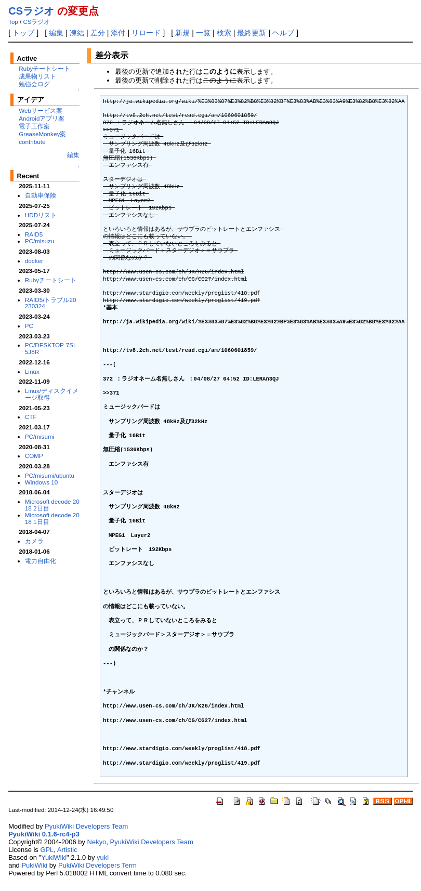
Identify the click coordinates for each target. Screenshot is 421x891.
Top (13, 22)
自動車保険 (40, 195)
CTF (31, 416)
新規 (182, 33)
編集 (56, 33)
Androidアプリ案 (41, 118)
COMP (34, 455)
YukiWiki (54, 857)
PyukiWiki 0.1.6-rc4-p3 (44, 834)
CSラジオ (31, 11)
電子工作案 (34, 126)
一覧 (203, 33)
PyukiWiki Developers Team (86, 826)
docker (34, 260)
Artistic (67, 850)
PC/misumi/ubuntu (49, 475)
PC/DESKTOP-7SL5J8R (51, 348)
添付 (118, 33)
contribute (32, 141)
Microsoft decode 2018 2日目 (52, 505)
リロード (146, 33)
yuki (103, 857)
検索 (224, 33)
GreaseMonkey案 (42, 133)
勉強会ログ (34, 84)
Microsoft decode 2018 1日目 (52, 518)
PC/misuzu (39, 241)
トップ (23, 33)
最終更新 (251, 33)
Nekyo (97, 842)
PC (29, 325)
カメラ (34, 541)
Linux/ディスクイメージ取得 (51, 394)
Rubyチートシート (44, 68)
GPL (47, 850)
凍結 (77, 33)
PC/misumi (39, 436)
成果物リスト (37, 76)
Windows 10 (41, 482)
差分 (97, 33)
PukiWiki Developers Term (97, 865)
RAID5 (34, 234)
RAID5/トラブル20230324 (50, 303)
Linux (32, 371)
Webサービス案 (40, 110)
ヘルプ (283, 33)
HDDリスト (41, 215)
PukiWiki (34, 865)
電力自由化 (40, 560)
